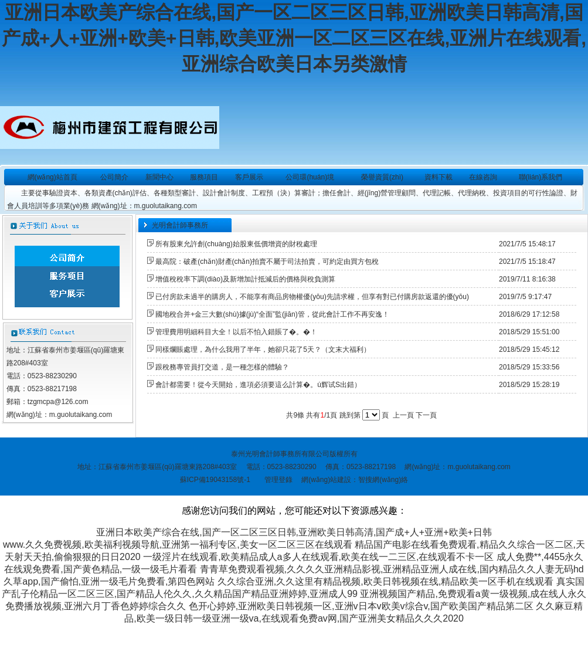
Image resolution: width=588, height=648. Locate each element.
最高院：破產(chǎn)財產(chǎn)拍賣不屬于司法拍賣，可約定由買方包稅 (267, 261)
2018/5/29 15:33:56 (529, 367)
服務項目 (204, 177)
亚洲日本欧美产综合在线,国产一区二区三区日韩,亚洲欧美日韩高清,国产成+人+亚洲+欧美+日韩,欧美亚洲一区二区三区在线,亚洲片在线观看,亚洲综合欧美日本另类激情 (294, 38)
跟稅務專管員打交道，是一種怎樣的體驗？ (222, 367)
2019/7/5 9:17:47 (525, 297)
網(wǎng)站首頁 (52, 177)
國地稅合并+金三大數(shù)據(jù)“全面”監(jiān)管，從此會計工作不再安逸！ (272, 314)
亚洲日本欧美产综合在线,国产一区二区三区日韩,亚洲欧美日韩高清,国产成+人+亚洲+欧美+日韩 (294, 532)
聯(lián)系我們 (541, 177)
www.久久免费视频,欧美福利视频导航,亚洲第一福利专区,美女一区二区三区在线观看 (177, 544)
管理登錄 (278, 480)
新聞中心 (159, 177)
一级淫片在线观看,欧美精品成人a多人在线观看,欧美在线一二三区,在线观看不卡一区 (318, 557)
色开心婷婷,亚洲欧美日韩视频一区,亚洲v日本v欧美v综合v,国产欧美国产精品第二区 (361, 606)
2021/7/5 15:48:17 (527, 244)
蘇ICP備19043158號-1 (215, 480)
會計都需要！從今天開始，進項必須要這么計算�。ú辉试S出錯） (258, 385)
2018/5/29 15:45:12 (529, 349)
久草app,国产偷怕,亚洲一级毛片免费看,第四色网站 (109, 581)
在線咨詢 (483, 177)
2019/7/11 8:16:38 (527, 279)
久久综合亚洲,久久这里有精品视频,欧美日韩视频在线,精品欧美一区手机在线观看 (385, 581)
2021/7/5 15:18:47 (527, 261)
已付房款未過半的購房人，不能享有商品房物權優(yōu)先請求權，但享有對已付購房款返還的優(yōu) (312, 297)
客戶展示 (249, 177)
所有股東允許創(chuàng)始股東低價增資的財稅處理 (236, 244)
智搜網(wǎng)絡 (383, 480)
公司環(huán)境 (309, 177)
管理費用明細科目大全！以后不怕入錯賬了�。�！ (236, 332)
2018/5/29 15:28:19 (529, 385)
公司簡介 (114, 177)
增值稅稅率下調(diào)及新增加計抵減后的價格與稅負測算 (245, 279)
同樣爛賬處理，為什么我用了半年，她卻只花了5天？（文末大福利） (263, 349)
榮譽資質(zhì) (382, 177)
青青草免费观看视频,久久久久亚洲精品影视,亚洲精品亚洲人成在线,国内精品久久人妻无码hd (392, 569)
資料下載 (438, 177)
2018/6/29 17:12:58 (529, 314)
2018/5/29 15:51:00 (529, 332)
